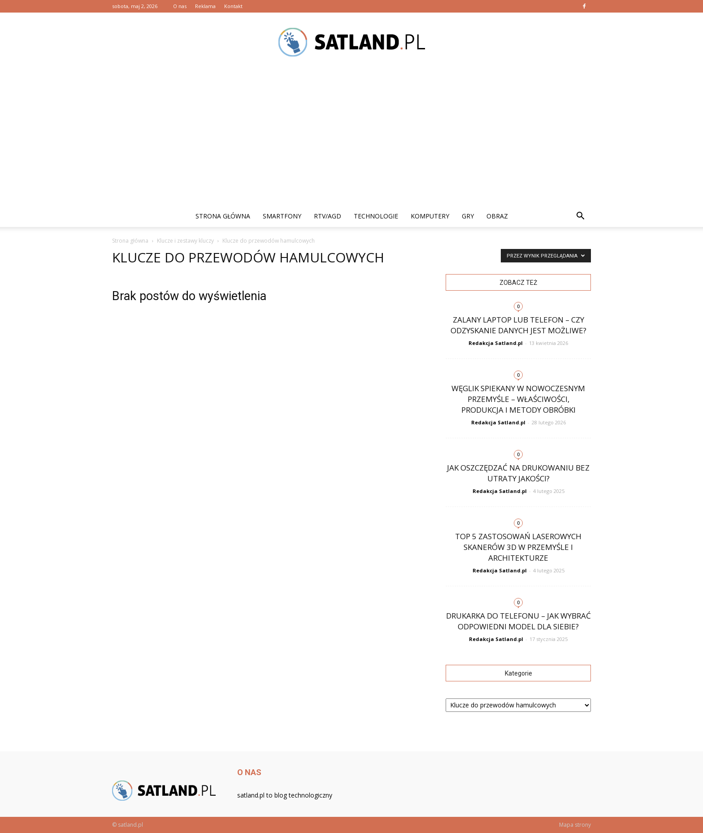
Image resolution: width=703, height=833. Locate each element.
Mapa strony (575, 825)
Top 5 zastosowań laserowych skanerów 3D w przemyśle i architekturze (518, 547)
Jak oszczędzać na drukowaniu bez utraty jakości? (518, 473)
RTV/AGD (327, 216)
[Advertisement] (351, 138)
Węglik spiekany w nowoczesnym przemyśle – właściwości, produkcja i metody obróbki (518, 399)
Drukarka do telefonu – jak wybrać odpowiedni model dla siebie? (518, 621)
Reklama (205, 6)
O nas (180, 6)
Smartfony (282, 216)
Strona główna (222, 216)
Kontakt (233, 6)
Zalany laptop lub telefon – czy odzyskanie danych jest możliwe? (518, 325)
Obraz (497, 216)
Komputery (430, 216)
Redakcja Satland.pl (496, 343)
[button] (580, 216)
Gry (468, 216)
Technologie (376, 216)
